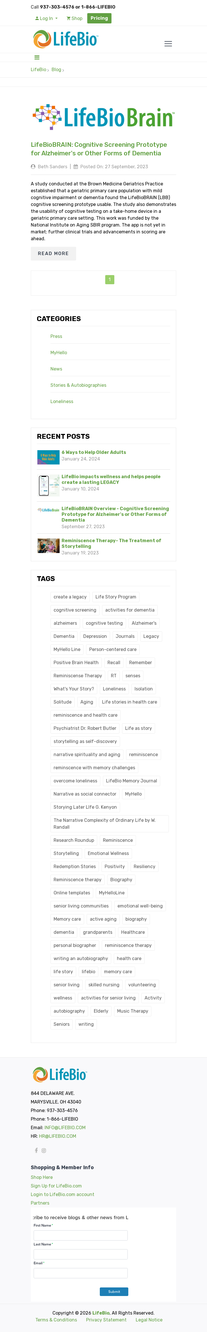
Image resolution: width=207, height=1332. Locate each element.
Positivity (115, 866)
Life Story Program (116, 597)
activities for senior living (108, 998)
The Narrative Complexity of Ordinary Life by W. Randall (105, 824)
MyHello (58, 352)
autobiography (69, 1011)
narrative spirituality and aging (87, 754)
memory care (118, 971)
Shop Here (42, 1177)
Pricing (99, 18)
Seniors (62, 1024)
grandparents (97, 932)
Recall (113, 662)
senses (132, 675)
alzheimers (65, 623)
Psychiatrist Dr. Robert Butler (85, 728)
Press (56, 336)
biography (136, 919)
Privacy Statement (106, 1320)
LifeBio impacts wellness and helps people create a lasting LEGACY (111, 479)
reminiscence (143, 754)
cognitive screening (75, 610)
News (56, 369)
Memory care (67, 919)
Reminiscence (118, 840)
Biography (121, 879)
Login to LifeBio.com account (62, 1194)
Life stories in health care (129, 702)
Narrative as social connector (85, 794)
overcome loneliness (75, 781)
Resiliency (144, 866)
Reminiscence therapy (78, 879)
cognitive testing (104, 623)
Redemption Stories (75, 866)
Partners (40, 1203)
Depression (95, 636)
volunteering (142, 985)
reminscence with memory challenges (94, 767)
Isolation (144, 689)
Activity (153, 998)
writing (86, 1024)
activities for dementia (130, 610)
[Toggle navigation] (37, 57)
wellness (63, 998)
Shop (74, 18)
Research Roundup (74, 840)
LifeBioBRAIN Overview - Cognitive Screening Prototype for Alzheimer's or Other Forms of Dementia (115, 514)
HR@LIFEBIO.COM (57, 1136)
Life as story (138, 728)
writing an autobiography (81, 958)
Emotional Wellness (108, 853)
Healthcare (133, 932)
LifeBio (38, 69)
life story (63, 971)
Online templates (72, 893)
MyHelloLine (112, 893)
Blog (56, 69)
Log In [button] (44, 18)
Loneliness (61, 401)
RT (114, 675)
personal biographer (75, 945)
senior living (67, 985)
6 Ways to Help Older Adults (94, 452)
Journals (125, 636)
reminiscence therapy (128, 945)
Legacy (151, 636)
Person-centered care (113, 649)
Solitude (63, 702)
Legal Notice (149, 1320)
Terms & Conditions (56, 1320)
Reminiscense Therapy (78, 675)
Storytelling (66, 853)
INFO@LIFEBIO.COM (65, 1127)
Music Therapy (132, 1011)
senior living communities (81, 906)
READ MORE (53, 253)
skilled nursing (103, 985)
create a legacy (70, 597)
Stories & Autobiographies (78, 385)
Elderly (101, 1011)
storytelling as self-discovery (85, 741)
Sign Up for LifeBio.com (56, 1186)
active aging (103, 919)
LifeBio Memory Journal (131, 781)
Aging (86, 702)
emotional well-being (140, 906)
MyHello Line (67, 649)
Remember (140, 662)
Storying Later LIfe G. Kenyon (85, 807)
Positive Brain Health (76, 662)
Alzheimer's (144, 623)
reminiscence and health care (85, 715)
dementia (64, 932)
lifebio (88, 971)
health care (129, 958)
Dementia (64, 636)
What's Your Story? (74, 689)
